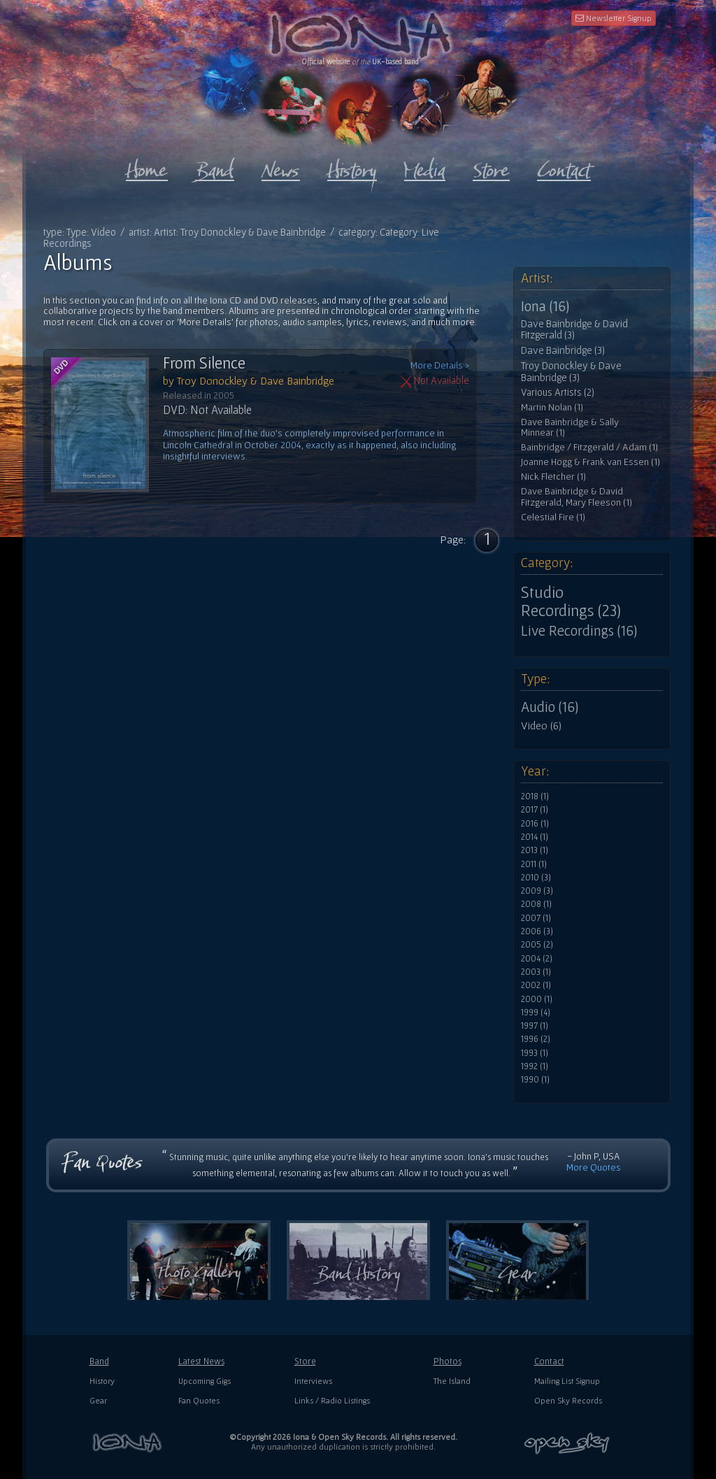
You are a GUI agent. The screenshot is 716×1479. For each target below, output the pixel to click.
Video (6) (541, 725)
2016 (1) (535, 824)
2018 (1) (535, 796)
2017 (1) (534, 810)
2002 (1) (536, 985)
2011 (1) (534, 864)
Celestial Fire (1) (553, 517)
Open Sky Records (568, 1400)
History (102, 1380)
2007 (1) (536, 918)
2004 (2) (536, 959)
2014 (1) (534, 837)
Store (305, 1361)
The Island (452, 1380)
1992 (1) (534, 1066)
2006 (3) (537, 931)
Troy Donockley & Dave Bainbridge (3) (571, 371)
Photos (447, 1361)
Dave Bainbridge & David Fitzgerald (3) (574, 329)
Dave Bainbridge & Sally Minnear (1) (570, 427)
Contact (549, 1361)
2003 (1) (536, 972)
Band (99, 1361)
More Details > (439, 365)
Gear (98, 1400)
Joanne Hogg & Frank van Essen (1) (590, 462)
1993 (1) (534, 1053)
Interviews (313, 1380)
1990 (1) (535, 1080)
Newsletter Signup (613, 17)
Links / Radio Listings (332, 1400)
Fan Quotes (199, 1400)
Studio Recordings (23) (571, 601)
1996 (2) (535, 1039)
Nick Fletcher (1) (553, 476)
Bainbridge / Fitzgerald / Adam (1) (589, 447)
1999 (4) (535, 1012)
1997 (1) (534, 1026)
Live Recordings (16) (579, 630)
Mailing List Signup (567, 1380)
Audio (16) (549, 707)
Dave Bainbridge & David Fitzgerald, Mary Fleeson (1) (576, 497)
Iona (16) (545, 306)
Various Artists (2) (557, 392)
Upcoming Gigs (204, 1380)
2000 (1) (536, 999)
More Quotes (593, 1167)
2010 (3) (536, 878)
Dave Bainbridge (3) (563, 350)
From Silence (204, 363)
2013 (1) (534, 850)
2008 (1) (536, 904)
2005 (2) (537, 945)
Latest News (201, 1361)
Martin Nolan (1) (552, 407)
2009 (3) (537, 891)
